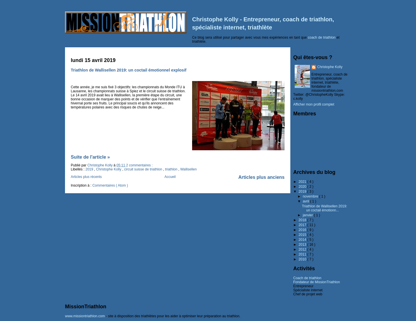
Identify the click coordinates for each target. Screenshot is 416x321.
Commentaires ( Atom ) (110, 185)
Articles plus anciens (261, 177)
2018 (303, 220)
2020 (303, 187)
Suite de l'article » (90, 157)
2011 (303, 254)
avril (306, 201)
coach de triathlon (322, 37)
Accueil (170, 177)
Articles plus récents (86, 177)
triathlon (171, 169)
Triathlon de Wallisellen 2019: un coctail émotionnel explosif (128, 70)
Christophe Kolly (109, 169)
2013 (303, 245)
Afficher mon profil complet (313, 104)
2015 (303, 235)
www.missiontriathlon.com (85, 316)
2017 (303, 225)
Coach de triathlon (307, 278)
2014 (303, 240)
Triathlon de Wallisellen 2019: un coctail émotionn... (324, 208)
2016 (303, 230)
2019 (90, 169)
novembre (311, 196)
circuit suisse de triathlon (143, 169)
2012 (303, 249)
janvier (308, 215)
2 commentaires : (139, 165)
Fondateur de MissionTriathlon (316, 282)
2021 (303, 182)
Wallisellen (188, 169)
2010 (303, 259)
